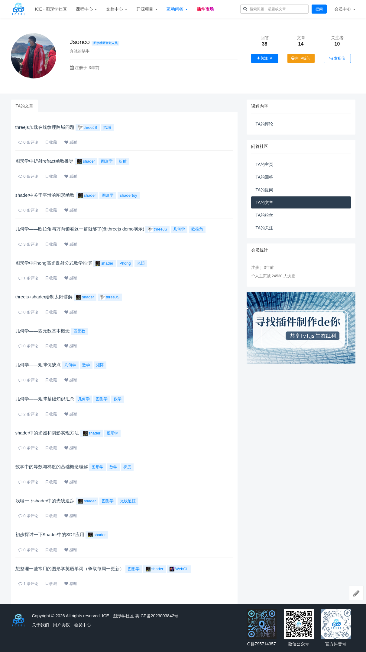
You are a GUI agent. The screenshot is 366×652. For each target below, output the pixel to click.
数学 (86, 365)
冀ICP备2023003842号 (156, 615)
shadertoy (128, 195)
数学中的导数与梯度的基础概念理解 (51, 466)
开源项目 (146, 9)
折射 (123, 161)
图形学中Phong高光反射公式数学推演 (53, 263)
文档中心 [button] (116, 9)
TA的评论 (265, 124)
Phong (125, 263)
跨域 (107, 127)
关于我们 (40, 624)
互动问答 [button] (177, 9)
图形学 (107, 161)
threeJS (87, 127)
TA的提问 (265, 189)
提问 (319, 9)
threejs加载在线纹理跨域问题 (44, 127)
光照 (141, 263)
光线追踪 (128, 501)
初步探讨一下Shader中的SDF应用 (49, 534)
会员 (344, 9)
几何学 (179, 229)
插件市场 (205, 9)
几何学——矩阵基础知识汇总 (44, 398)
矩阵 (100, 365)
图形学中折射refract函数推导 (44, 161)
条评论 (28, 142)
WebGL (179, 569)
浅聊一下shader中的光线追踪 (45, 500)
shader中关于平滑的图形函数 (45, 195)
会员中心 (82, 624)
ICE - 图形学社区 (51, 9)
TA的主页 (265, 164)
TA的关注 (265, 227)
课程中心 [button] (86, 9)
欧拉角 (197, 229)
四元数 (79, 331)
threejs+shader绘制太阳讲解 (44, 296)
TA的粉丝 (265, 215)
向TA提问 (301, 58)
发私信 (337, 58)
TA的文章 (25, 105)
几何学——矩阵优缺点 (38, 364)
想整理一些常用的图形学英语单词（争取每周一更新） (69, 568)
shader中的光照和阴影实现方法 (47, 432)
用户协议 (61, 624)
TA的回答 (265, 177)
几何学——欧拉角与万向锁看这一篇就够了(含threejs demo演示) (79, 228)
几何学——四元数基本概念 (42, 330)
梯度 (127, 467)
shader (86, 161)
